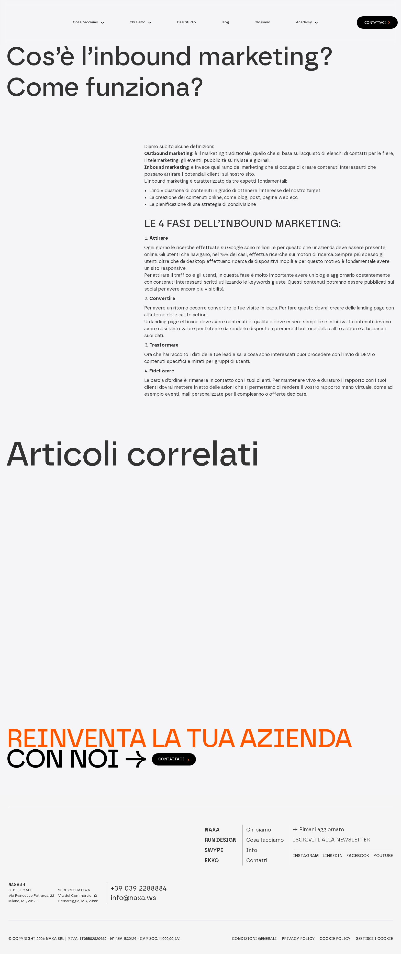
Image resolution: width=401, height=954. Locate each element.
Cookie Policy (335, 939)
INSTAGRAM (306, 855)
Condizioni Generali (254, 939)
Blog (225, 22)
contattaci (174, 759)
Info (251, 850)
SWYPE (214, 850)
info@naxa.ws (133, 897)
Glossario (262, 22)
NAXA (212, 830)
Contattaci (377, 22)
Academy (304, 22)
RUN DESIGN (221, 840)
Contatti (256, 860)
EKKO (212, 860)
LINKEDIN (332, 855)
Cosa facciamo (85, 22)
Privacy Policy (298, 939)
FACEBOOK (358, 855)
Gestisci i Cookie (374, 939)
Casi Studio (186, 22)
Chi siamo (138, 22)
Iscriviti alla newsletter (331, 840)
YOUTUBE (383, 855)
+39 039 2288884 (139, 888)
